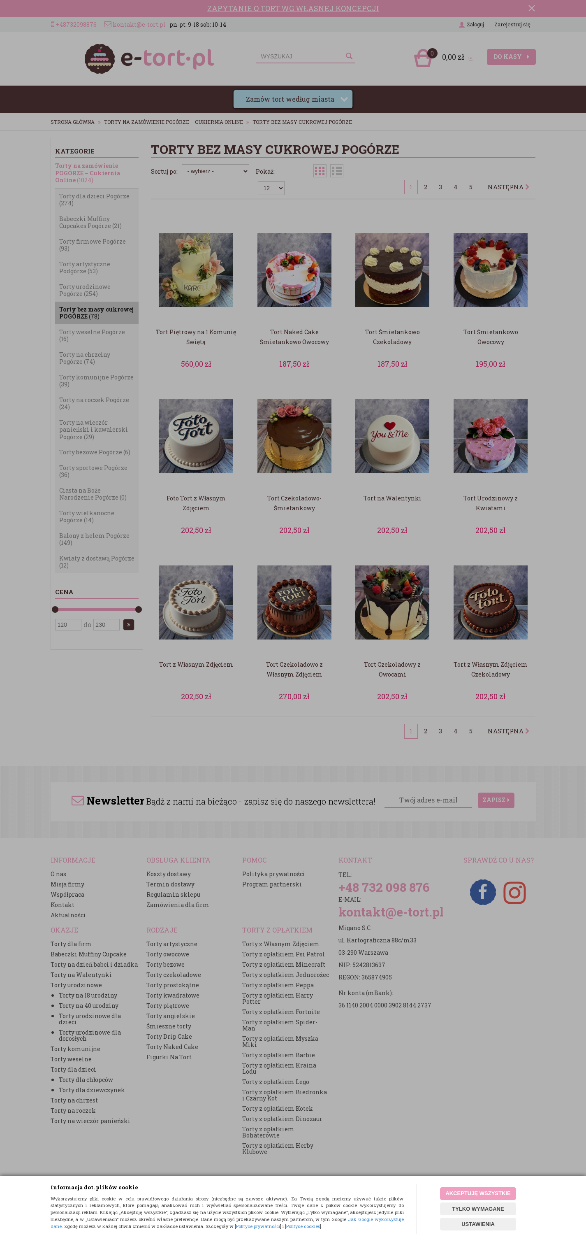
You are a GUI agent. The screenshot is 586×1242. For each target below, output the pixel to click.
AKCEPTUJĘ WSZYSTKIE (477, 1193)
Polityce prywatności (258, 1226)
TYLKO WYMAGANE (478, 1209)
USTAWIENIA (478, 1224)
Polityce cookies (303, 1226)
